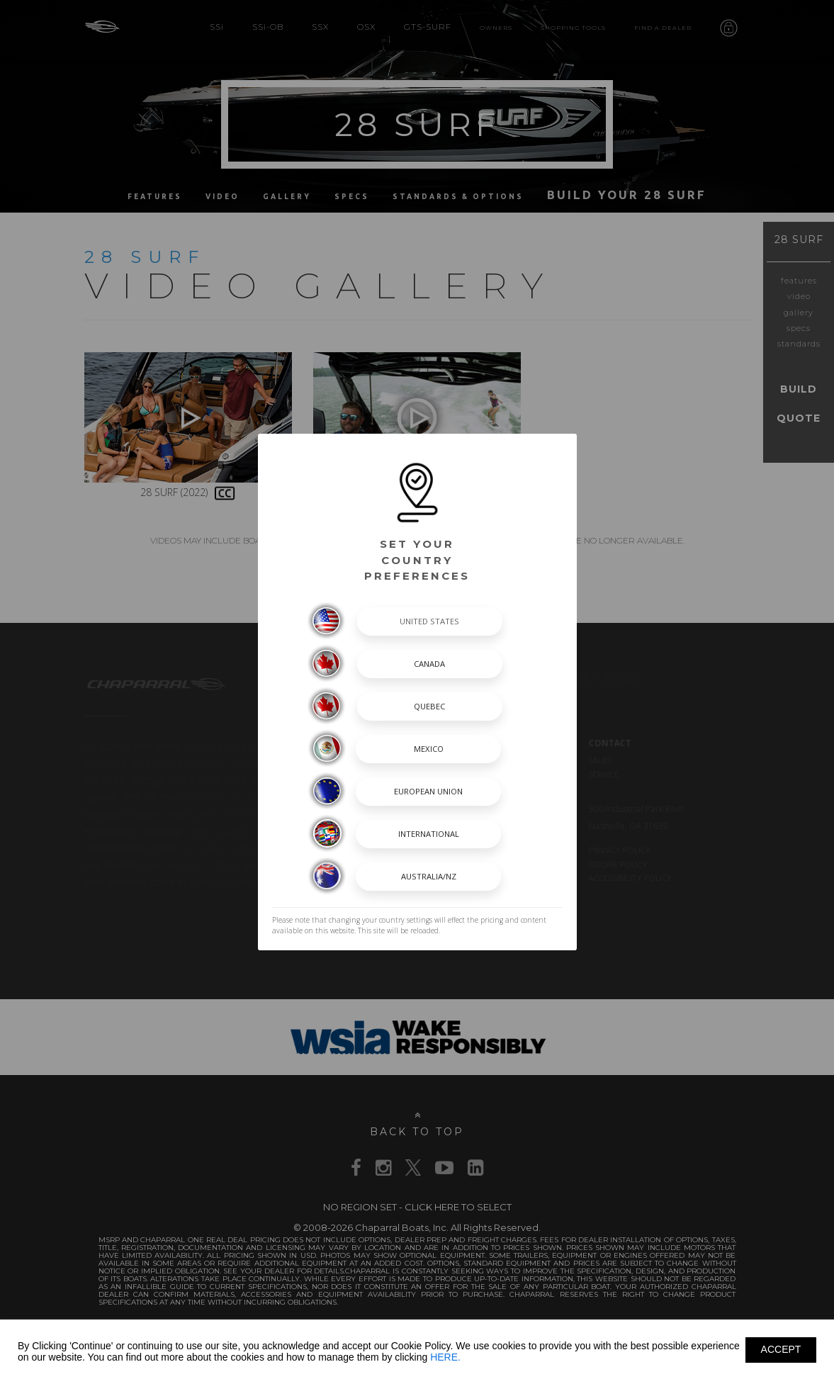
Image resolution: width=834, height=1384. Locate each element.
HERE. (445, 1357)
